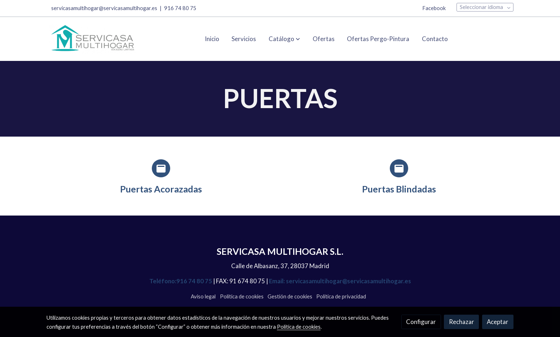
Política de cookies (242, 296)
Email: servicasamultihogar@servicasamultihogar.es (339, 281)
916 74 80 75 (180, 8)
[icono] (161, 168)
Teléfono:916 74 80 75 (180, 281)
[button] (284, 38)
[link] (92, 39)
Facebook (434, 8)
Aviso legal (203, 296)
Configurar (421, 321)
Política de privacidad (341, 296)
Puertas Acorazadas (161, 188)
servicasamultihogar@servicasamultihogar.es (104, 8)
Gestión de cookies (290, 296)
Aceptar (497, 321)
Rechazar (461, 321)
